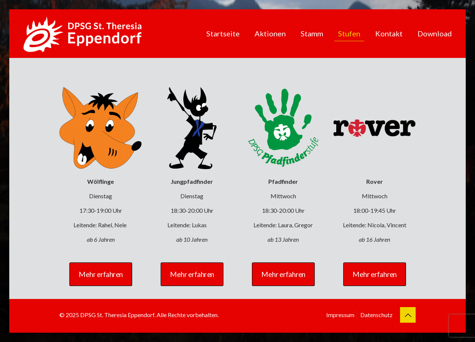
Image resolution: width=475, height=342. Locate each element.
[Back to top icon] (408, 315)
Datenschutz (376, 314)
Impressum (340, 314)
